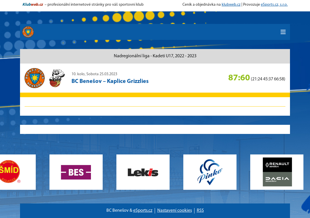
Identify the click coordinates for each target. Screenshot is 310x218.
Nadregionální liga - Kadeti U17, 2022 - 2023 (155, 56)
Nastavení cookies (174, 210)
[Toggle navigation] (283, 31)
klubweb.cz (231, 5)
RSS (200, 210)
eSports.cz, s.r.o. (274, 5)
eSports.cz (142, 210)
